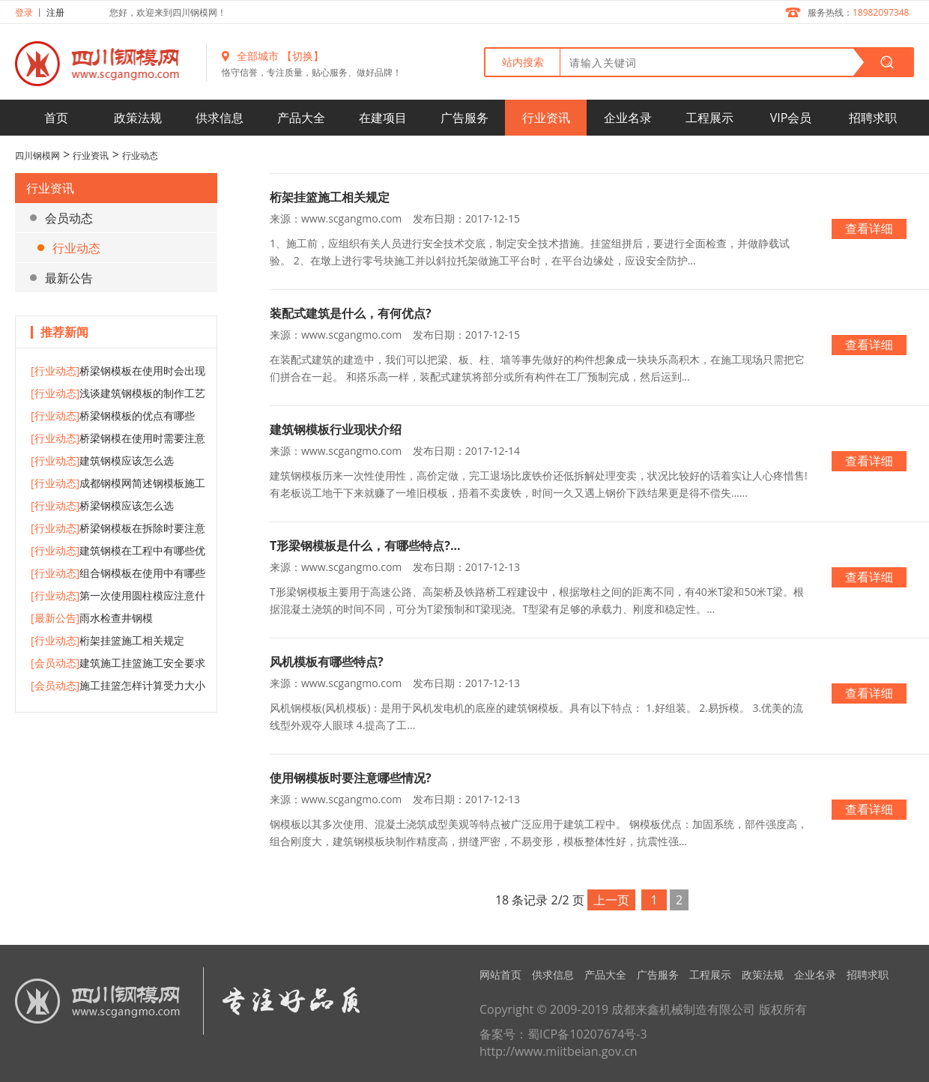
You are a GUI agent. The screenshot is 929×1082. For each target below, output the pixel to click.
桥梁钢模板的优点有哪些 (113, 415)
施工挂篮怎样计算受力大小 (118, 685)
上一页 (611, 900)
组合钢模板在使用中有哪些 (118, 573)
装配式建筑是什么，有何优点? (351, 313)
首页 (56, 117)
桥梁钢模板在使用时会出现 (118, 370)
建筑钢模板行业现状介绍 (336, 429)
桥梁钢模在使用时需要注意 (118, 438)
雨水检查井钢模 (92, 618)
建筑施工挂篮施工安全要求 (118, 663)
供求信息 (219, 117)
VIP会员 (791, 117)
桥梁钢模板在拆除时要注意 (118, 528)
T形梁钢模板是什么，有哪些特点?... (365, 545)
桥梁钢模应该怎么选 (102, 505)
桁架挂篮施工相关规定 (107, 640)
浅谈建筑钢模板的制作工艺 (118, 393)
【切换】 (303, 56)
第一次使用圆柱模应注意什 (118, 595)
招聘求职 (873, 117)
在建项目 (383, 117)
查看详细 (869, 228)
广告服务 (464, 117)
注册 (55, 12)
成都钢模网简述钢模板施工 (118, 483)
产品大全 (301, 117)
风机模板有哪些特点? (327, 661)
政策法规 (138, 117)
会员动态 (69, 218)
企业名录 (628, 117)
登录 (24, 12)
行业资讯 (546, 117)
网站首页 (500, 974)
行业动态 (140, 155)
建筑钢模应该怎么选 (102, 460)
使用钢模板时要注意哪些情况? (351, 778)
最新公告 (69, 278)
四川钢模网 (37, 155)
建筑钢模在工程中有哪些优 (118, 550)
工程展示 (709, 117)
